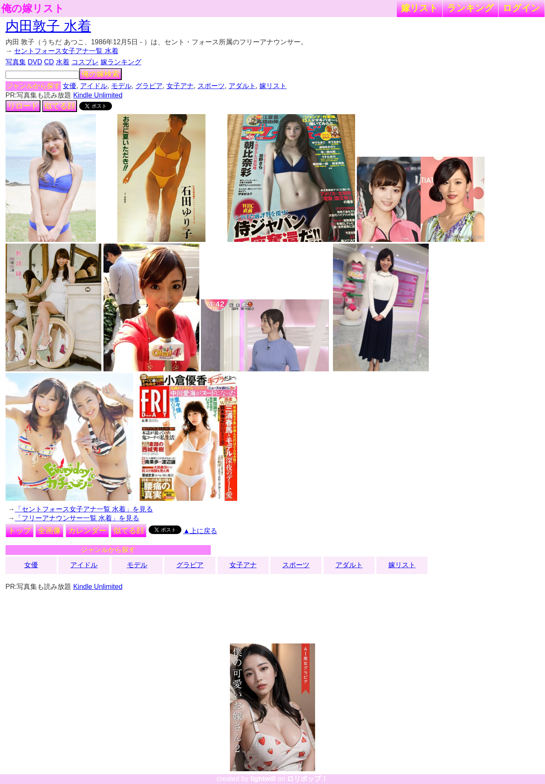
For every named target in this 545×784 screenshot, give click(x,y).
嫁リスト (419, 8)
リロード (23, 106)
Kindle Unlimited (98, 95)
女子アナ (180, 85)
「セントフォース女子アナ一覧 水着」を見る (84, 509)
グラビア (149, 85)
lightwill (263, 778)
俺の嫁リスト (32, 8)
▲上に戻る (200, 530)
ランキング (470, 8)
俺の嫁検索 (100, 74)
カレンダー (87, 530)
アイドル (93, 85)
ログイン (521, 8)
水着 (62, 62)
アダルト (242, 85)
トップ (19, 530)
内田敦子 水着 (48, 26)
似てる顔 (59, 106)
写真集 (16, 62)
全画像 (49, 530)
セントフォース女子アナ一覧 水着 (66, 51)
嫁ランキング (120, 62)
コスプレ (85, 62)
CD (49, 62)
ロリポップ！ (307, 778)
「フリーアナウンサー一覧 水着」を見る (77, 518)
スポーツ (211, 85)
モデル (121, 85)
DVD (35, 62)
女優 (69, 85)
